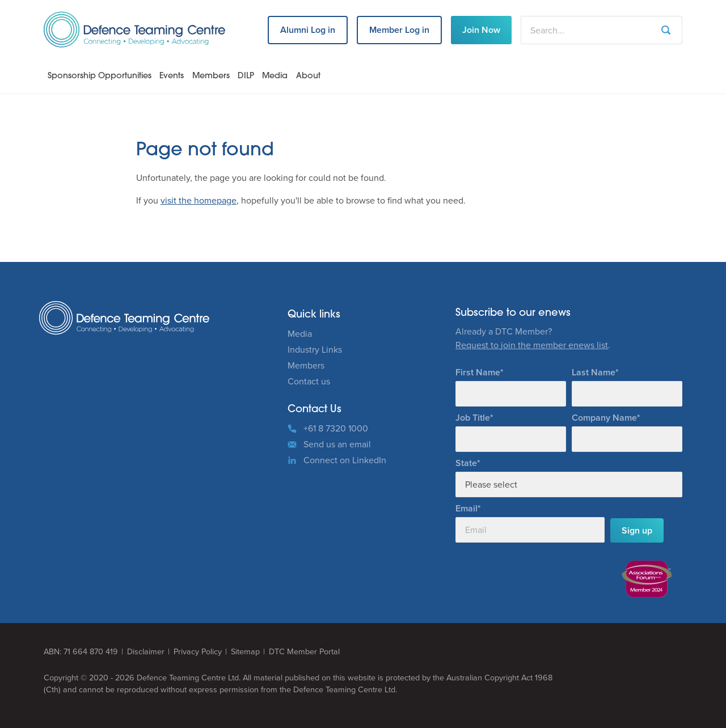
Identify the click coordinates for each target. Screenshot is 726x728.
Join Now (481, 29)
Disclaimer (145, 652)
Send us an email (337, 444)
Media (275, 76)
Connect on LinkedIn (344, 460)
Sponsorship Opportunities (99, 76)
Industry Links (315, 349)
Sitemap (245, 652)
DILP (246, 76)
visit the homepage (199, 200)
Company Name (604, 417)
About (308, 76)
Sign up (637, 530)
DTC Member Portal (304, 652)
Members (211, 76)
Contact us (309, 381)
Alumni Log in (307, 29)
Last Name (593, 372)
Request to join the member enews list (531, 345)
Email (466, 508)
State (466, 462)
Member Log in (399, 29)
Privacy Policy (198, 652)
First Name (477, 372)
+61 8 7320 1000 (335, 428)
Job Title (472, 417)
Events (171, 76)
